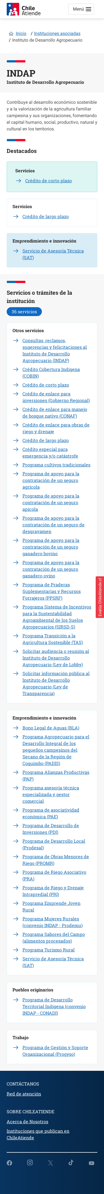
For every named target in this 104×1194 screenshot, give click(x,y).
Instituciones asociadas (57, 33)
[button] (100, 597)
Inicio (21, 33)
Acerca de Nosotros (27, 1121)
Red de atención (24, 1094)
